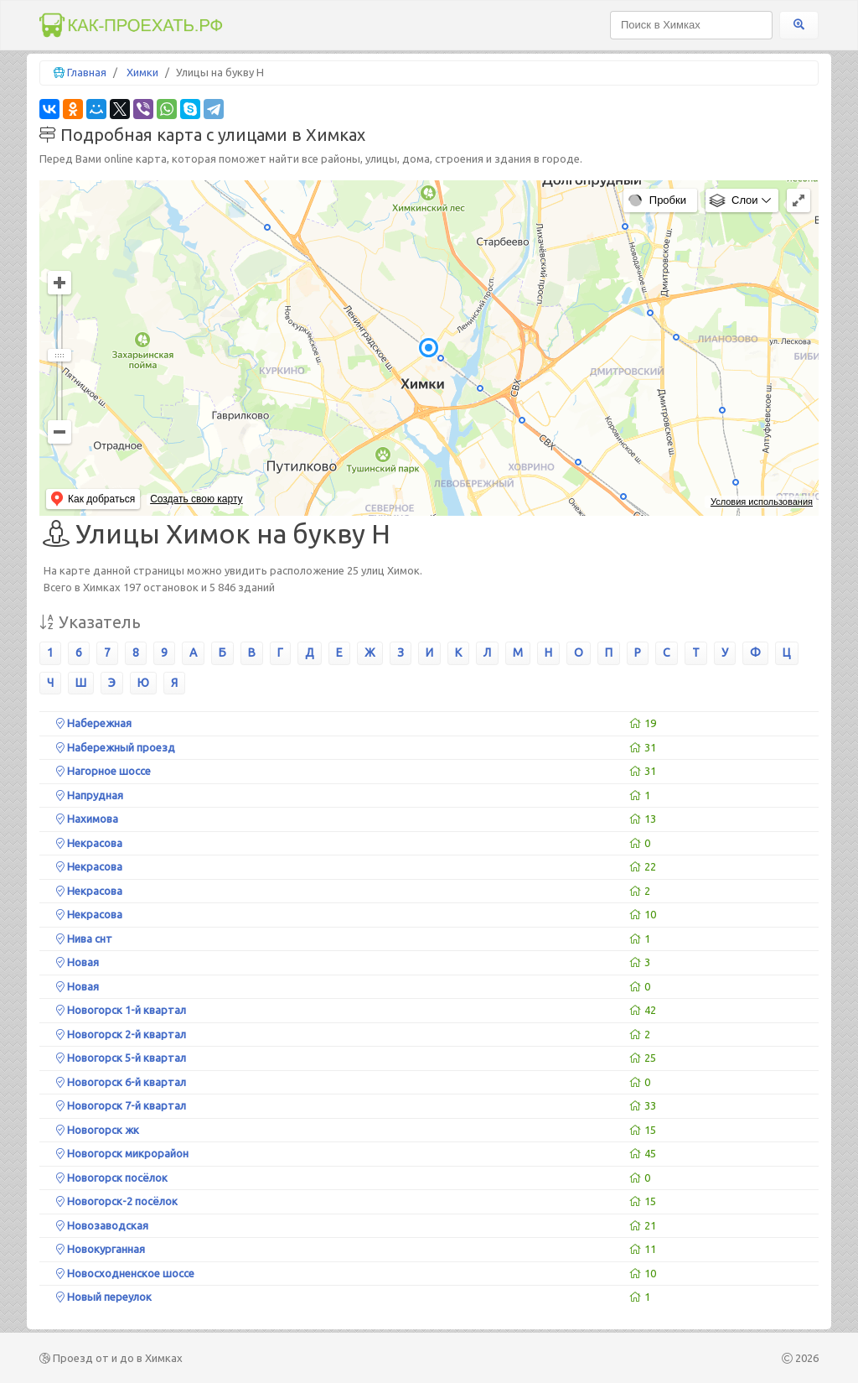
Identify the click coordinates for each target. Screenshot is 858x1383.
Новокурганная (100, 1249)
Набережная (94, 723)
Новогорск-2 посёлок (117, 1201)
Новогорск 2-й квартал (121, 1034)
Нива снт (84, 938)
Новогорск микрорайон (122, 1153)
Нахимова (87, 818)
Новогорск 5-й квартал (121, 1057)
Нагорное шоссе (103, 771)
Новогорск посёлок (112, 1177)
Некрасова (89, 843)
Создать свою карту (196, 499)
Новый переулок (104, 1296)
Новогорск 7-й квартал (121, 1105)
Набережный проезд (115, 747)
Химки (142, 72)
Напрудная (89, 795)
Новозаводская (102, 1225)
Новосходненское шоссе (125, 1273)
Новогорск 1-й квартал (121, 1010)
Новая (77, 962)
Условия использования (762, 502)
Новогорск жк (97, 1130)
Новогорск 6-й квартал (121, 1082)
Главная (86, 72)
